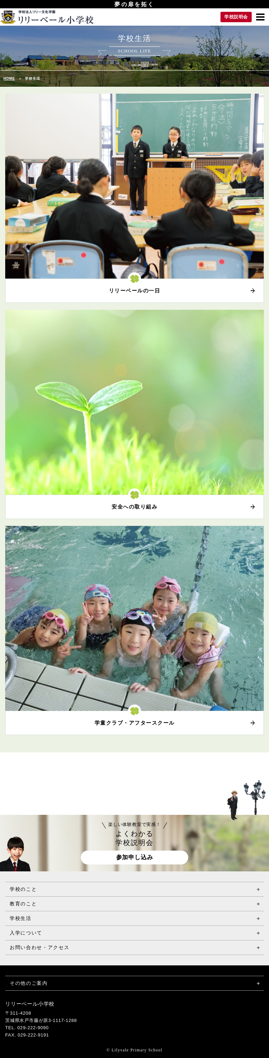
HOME (9, 78)
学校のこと (23, 889)
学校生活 (21, 918)
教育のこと (23, 903)
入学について (26, 933)
